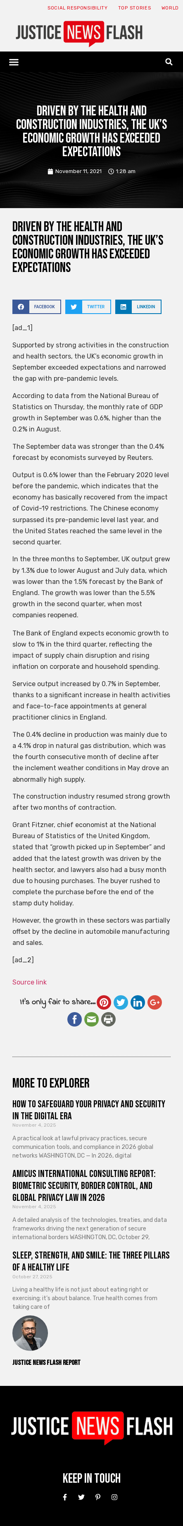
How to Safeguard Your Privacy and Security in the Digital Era (88, 1110)
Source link (29, 982)
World (170, 8)
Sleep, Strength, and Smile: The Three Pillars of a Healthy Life (91, 1261)
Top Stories (134, 8)
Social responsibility (78, 8)
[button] (14, 62)
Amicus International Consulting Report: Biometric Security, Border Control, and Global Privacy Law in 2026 (84, 1186)
